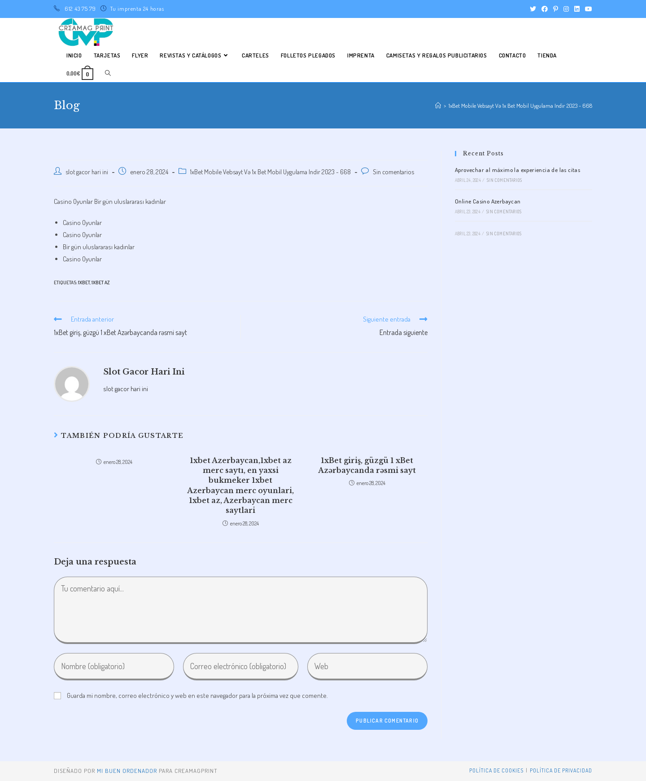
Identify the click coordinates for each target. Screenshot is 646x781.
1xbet (84, 282)
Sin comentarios (393, 172)
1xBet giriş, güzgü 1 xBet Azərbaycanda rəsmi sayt (367, 465)
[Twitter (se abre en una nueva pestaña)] (533, 8)
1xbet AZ (101, 282)
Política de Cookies (496, 770)
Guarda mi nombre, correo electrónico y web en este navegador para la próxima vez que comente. (197, 695)
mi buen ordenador (127, 770)
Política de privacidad (561, 770)
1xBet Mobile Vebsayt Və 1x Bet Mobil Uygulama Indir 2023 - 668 (270, 172)
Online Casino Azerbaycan (488, 201)
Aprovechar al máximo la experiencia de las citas (517, 169)
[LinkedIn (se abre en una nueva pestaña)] (577, 8)
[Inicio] (438, 105)
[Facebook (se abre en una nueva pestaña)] (544, 8)
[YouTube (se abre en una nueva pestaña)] (587, 8)
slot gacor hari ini (86, 172)
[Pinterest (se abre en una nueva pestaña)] (555, 8)
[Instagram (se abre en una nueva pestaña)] (566, 8)
